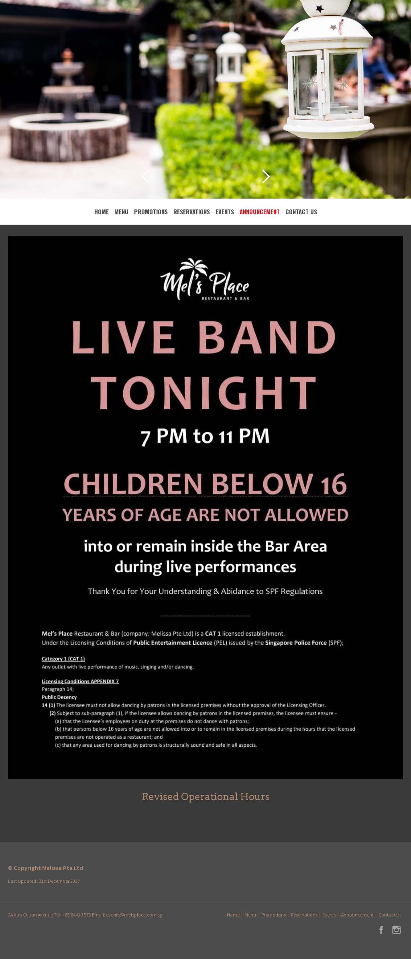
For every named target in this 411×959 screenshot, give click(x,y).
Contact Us (301, 211)
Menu (121, 211)
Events (225, 211)
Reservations (191, 211)
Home (101, 211)
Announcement (260, 211)
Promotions (151, 211)
